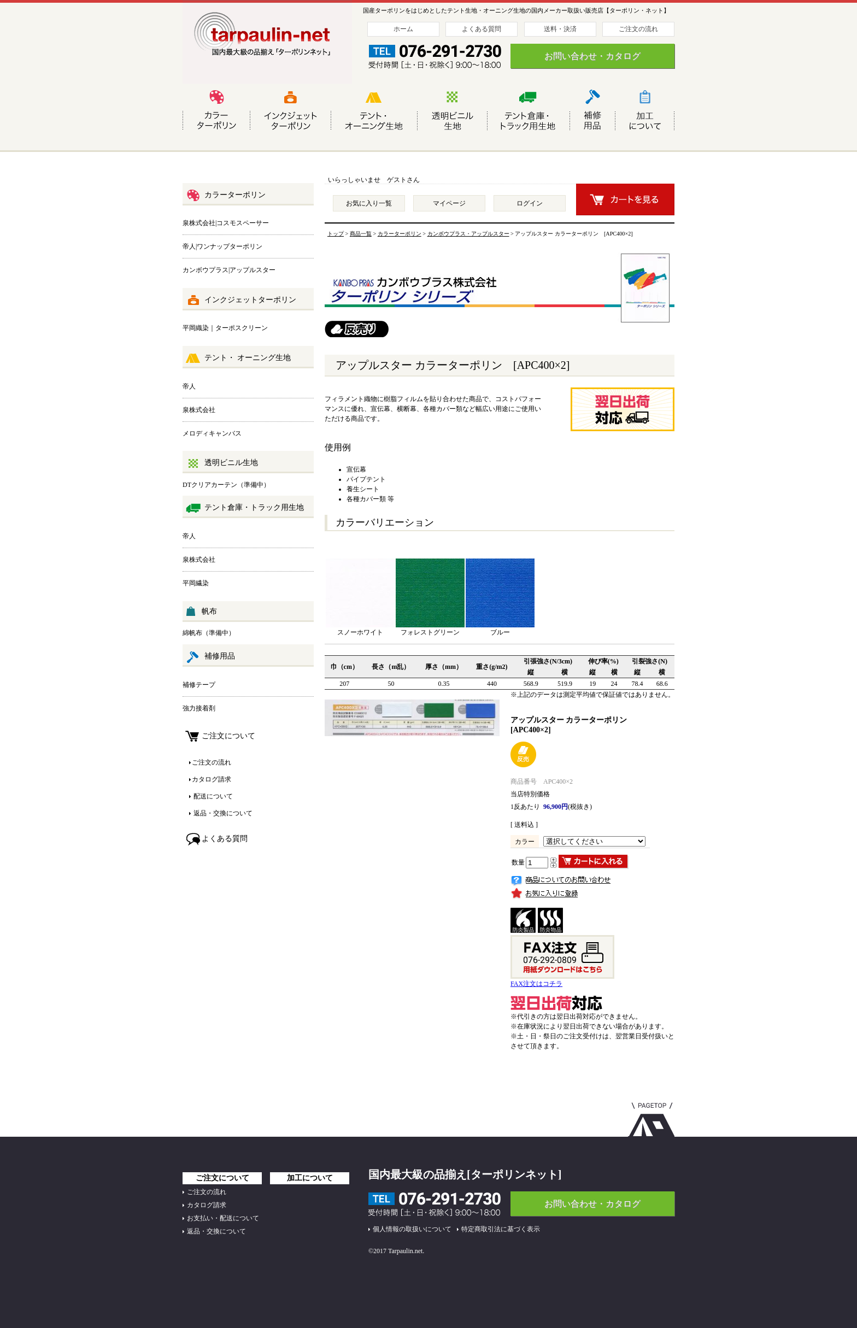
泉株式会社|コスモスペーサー (226, 223)
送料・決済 (560, 29)
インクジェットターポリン (240, 300)
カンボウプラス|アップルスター (229, 270)
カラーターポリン (225, 195)
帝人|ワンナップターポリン (222, 246)
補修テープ (199, 685)
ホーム (403, 29)
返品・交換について (222, 813)
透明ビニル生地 (221, 463)
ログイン (529, 203)
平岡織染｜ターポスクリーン (225, 328)
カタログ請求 (211, 779)
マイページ (449, 203)
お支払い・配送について (223, 1218)
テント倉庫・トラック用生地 (244, 508)
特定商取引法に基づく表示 (500, 1229)
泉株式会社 (199, 410)
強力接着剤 (199, 708)
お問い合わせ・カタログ (592, 56)
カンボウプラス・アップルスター (468, 234)
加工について (310, 1178)
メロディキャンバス (212, 433)
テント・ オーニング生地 (238, 358)
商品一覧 (361, 234)
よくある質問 (481, 29)
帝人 (189, 386)
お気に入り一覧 (369, 203)
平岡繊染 (196, 583)
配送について (212, 796)
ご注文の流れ (638, 29)
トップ (335, 234)
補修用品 (210, 657)
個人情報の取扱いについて (412, 1229)
